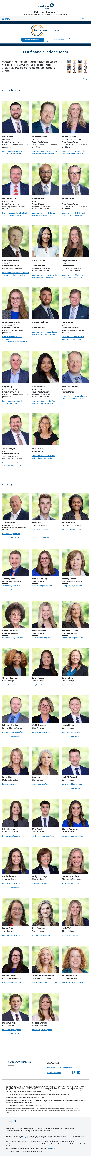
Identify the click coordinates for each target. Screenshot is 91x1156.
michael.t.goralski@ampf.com (13, 732)
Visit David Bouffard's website (13, 215)
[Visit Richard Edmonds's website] (15, 241)
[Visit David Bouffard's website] (15, 179)
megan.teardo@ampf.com (12, 982)
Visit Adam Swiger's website (12, 465)
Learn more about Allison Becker (73, 151)
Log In (84, 19)
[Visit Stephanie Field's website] (75, 241)
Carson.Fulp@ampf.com (71, 685)
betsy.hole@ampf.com (10, 784)
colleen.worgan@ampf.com (42, 1030)
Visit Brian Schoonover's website (73, 398)
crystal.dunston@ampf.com (12, 685)
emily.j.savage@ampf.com (41, 883)
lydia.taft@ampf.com (70, 935)
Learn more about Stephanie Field (74, 275)
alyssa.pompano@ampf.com (72, 836)
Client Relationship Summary (53, 1128)
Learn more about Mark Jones (73, 337)
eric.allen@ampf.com (40, 529)
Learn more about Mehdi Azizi (13, 151)
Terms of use (69, 1128)
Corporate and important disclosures (30, 1128)
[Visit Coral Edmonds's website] (45, 241)
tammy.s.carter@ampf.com (72, 586)
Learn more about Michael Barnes (44, 151)
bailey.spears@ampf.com (11, 935)
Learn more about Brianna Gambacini (12, 338)
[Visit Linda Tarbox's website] (45, 429)
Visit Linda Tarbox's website (42, 458)
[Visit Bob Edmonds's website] (75, 179)
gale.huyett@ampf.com (40, 784)
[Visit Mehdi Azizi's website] (15, 117)
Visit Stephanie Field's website (72, 277)
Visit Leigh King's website (11, 403)
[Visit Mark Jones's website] (75, 303)
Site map (47, 1130)
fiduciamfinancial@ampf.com (59, 1068)
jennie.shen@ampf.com (70, 883)
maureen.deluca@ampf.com (72, 638)
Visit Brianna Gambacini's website (14, 341)
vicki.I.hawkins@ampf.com (42, 732)
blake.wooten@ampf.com (11, 1030)
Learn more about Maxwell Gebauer (45, 332)
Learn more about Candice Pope (43, 401)
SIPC (55, 1148)
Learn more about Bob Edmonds (74, 213)
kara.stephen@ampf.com (41, 935)
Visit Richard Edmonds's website (14, 275)
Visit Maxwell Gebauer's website (43, 334)
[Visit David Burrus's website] (45, 179)
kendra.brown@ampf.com (71, 529)
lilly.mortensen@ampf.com (12, 836)
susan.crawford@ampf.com (12, 638)
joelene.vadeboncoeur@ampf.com (44, 982)
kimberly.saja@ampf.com (11, 883)
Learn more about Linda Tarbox (43, 456)
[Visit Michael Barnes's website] (45, 117)
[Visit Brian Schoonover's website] (75, 367)
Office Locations (54, 1073)
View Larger (84, 79)
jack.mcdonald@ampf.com (72, 784)
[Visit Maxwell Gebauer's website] (45, 303)
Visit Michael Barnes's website (43, 153)
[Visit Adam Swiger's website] (15, 429)
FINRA (49, 1148)
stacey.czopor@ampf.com (41, 638)
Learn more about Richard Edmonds (15, 273)
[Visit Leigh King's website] (15, 367)
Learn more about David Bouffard (14, 213)
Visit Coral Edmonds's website (43, 277)
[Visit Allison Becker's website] (75, 117)
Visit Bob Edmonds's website (72, 215)
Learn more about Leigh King (12, 401)
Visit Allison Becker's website (72, 153)
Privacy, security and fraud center (18, 1130)
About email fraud (36, 1130)
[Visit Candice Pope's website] (45, 367)
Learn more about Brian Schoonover (75, 396)
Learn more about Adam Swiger (13, 463)
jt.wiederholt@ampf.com (11, 534)
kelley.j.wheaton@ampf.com (72, 982)
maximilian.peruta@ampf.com (43, 836)
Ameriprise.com (11, 1128)
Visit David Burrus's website (42, 215)
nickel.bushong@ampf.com (42, 586)
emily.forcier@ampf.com (41, 685)
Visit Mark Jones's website (71, 339)
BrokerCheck (29, 1138)
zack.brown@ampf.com (11, 586)
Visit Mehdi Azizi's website (11, 153)
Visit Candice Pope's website (42, 403)
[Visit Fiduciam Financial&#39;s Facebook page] (73, 1072)
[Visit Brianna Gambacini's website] (15, 303)
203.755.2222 (53, 1063)
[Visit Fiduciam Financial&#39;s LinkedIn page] (78, 1072)
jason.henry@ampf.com (71, 732)
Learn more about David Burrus (43, 213)
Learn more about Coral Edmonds (44, 275)
